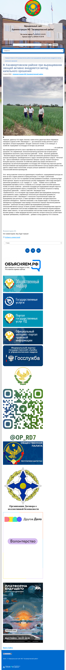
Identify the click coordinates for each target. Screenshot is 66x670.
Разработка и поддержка (17, 667)
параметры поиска (7, 47)
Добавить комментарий (12, 237)
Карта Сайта (8, 648)
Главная (7, 58)
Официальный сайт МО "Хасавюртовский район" (23, 658)
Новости (12, 58)
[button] (3, 137)
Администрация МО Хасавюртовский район (28, 74)
